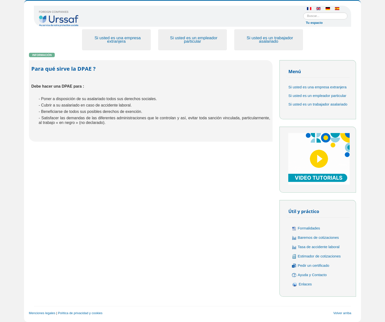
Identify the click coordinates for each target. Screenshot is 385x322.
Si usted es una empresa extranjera (118, 40)
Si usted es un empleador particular (194, 40)
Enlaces (302, 284)
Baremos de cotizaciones (315, 237)
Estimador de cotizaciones (316, 256)
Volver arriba (342, 313)
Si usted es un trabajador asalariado (270, 40)
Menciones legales (42, 313)
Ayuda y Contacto (309, 275)
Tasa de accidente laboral (315, 247)
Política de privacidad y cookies (80, 313)
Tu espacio (314, 23)
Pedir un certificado (310, 265)
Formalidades (306, 228)
